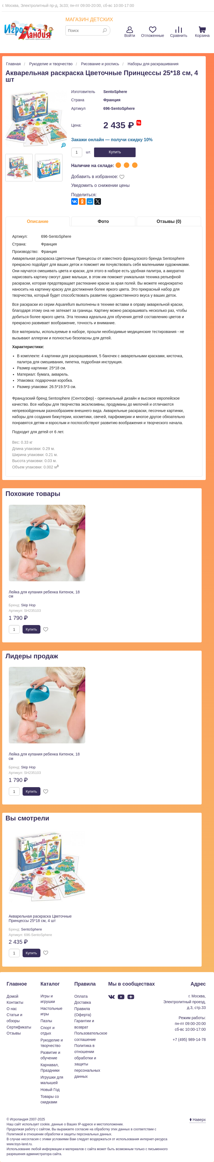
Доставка (82, 1002)
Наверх (198, 1119)
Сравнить (178, 32)
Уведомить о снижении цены (100, 185)
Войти (129, 32)
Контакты (15, 1002)
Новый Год (49, 1089)
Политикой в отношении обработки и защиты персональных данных (59, 1134)
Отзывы (14, 1033)
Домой (12, 996)
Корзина (202, 32)
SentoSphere (115, 91)
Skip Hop (28, 605)
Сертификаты (19, 1027)
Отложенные (152, 32)
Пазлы (46, 1021)
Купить (115, 152)
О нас (12, 1008)
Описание (37, 221)
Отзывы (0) (169, 221)
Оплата (80, 996)
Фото (103, 221)
